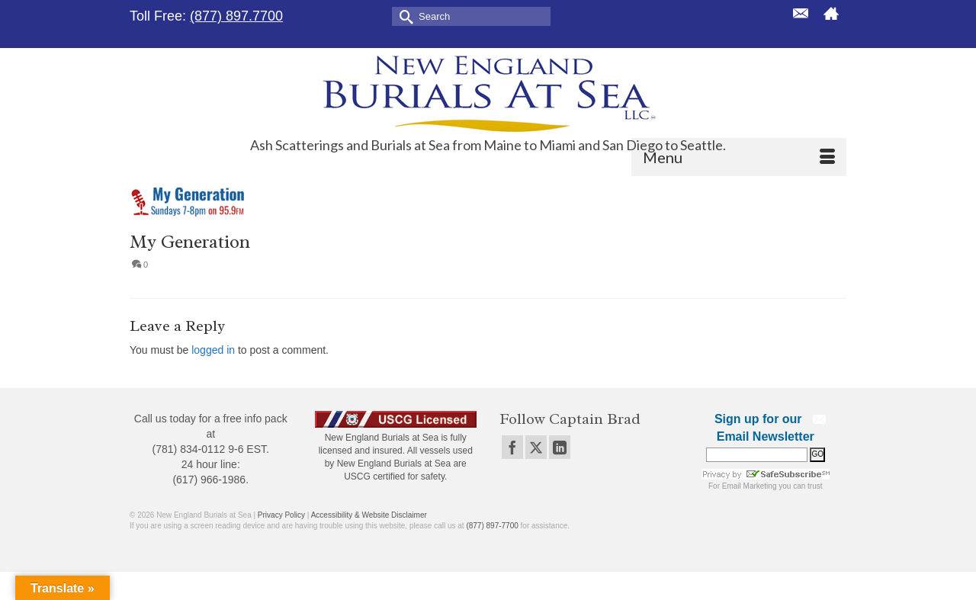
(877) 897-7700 (492, 525)
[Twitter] (536, 447)
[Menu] (738, 157)
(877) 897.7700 (236, 16)
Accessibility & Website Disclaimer (369, 515)
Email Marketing (749, 486)
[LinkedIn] (559, 447)
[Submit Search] (403, 15)
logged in (213, 350)
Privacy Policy (281, 515)
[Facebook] (512, 447)
